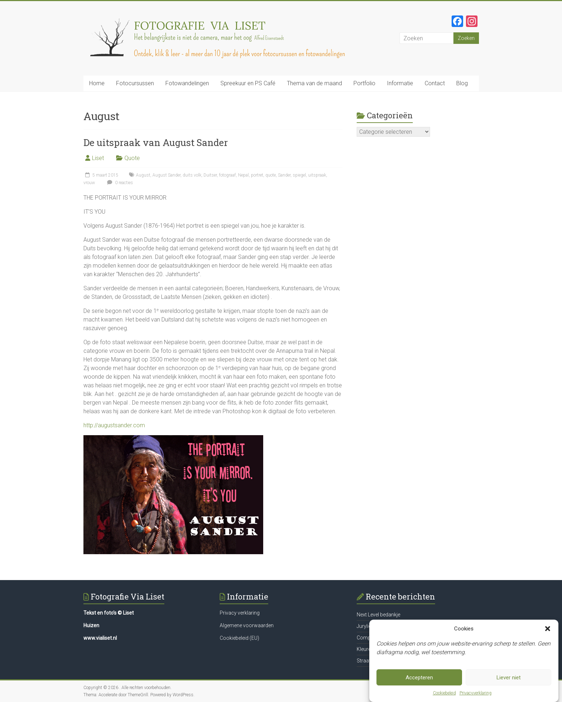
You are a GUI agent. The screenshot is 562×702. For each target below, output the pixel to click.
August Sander (166, 175)
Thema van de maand (314, 83)
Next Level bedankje (378, 614)
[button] (547, 628)
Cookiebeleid (444, 693)
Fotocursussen (135, 83)
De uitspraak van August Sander (155, 142)
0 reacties (119, 182)
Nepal (243, 175)
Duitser (210, 175)
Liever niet (509, 677)
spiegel (299, 175)
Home (97, 83)
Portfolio (364, 83)
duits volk (192, 175)
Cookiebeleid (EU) (239, 638)
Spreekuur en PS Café (247, 83)
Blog (462, 83)
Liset (98, 158)
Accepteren (419, 677)
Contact (435, 83)
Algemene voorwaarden (247, 625)
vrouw (89, 182)
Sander (284, 175)
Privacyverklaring (476, 693)
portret (257, 175)
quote (270, 175)
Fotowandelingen (187, 83)
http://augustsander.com (114, 425)
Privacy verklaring (240, 613)
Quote (132, 158)
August (143, 175)
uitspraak (317, 175)
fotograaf (227, 175)
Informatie (400, 83)
